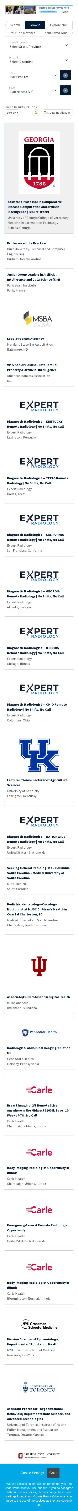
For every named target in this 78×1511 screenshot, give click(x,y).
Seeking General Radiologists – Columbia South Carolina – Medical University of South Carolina (38, 873)
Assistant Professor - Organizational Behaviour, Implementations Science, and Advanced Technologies (38, 1414)
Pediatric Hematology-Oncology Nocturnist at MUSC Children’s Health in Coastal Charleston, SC (37, 909)
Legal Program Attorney (25, 338)
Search (15, 25)
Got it (53, 1473)
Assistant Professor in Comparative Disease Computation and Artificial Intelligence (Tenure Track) (35, 207)
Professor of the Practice (26, 243)
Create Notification (57, 112)
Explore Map (59, 25)
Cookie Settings (32, 1473)
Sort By (11, 112)
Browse (35, 25)
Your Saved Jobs (56, 33)
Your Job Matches (22, 33)
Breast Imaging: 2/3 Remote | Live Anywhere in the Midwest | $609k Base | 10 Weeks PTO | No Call (37, 1110)
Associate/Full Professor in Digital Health (38, 997)
